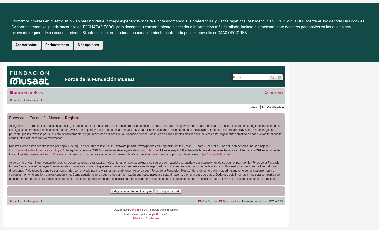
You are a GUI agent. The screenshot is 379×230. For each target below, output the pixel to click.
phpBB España (160, 214)
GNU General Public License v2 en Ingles (36, 150)
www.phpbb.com (148, 150)
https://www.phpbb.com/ (215, 154)
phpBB (136, 209)
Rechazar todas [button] (57, 45)
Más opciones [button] (88, 45)
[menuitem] (38, 93)
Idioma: (254, 107)
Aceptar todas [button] (26, 45)
